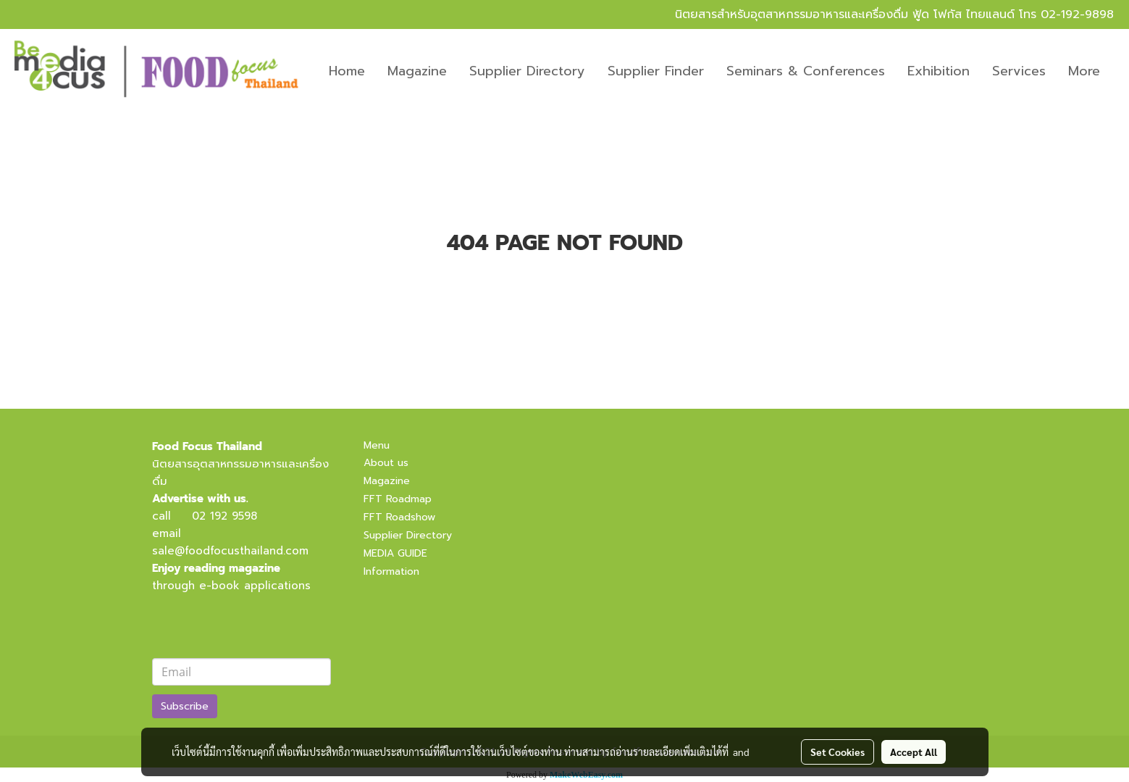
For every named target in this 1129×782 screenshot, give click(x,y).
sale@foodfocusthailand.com (230, 551)
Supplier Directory (527, 71)
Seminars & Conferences (805, 71)
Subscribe (185, 706)
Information (391, 571)
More (1084, 71)
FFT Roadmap (398, 499)
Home (347, 71)
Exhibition (938, 71)
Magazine (417, 71)
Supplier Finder (656, 71)
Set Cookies (837, 751)
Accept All (913, 751)
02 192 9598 (224, 516)
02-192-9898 (1077, 14)
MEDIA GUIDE (395, 553)
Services (1019, 71)
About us (386, 462)
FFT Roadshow (399, 517)
